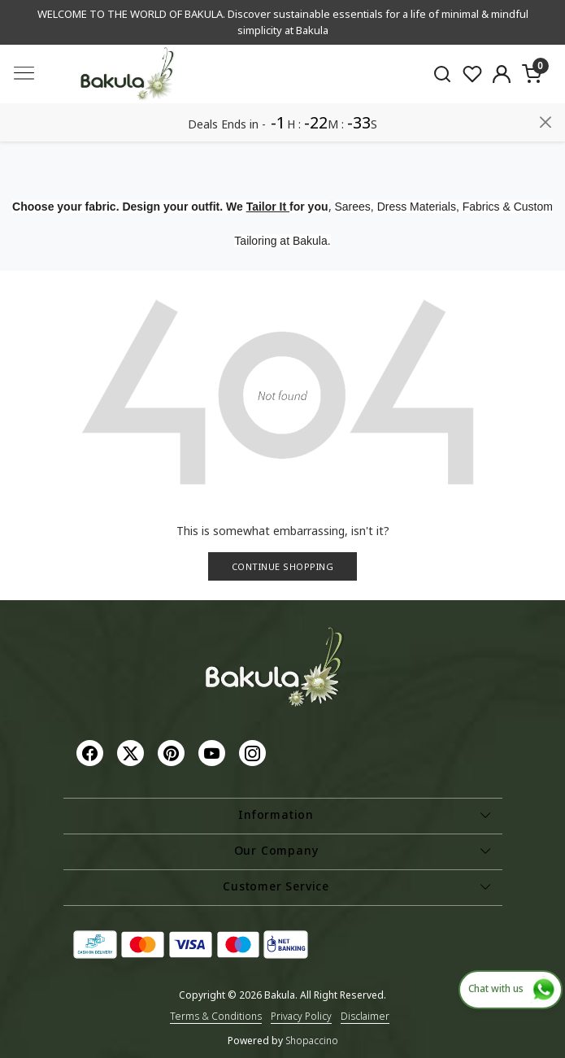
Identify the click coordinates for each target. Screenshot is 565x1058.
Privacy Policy (301, 1016)
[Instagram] (254, 752)
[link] (442, 74)
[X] (132, 752)
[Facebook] (92, 752)
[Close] (545, 122)
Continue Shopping (283, 566)
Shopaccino (311, 1040)
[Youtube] (214, 752)
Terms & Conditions (216, 1016)
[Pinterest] (173, 752)
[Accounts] (502, 74)
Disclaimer (365, 1016)
